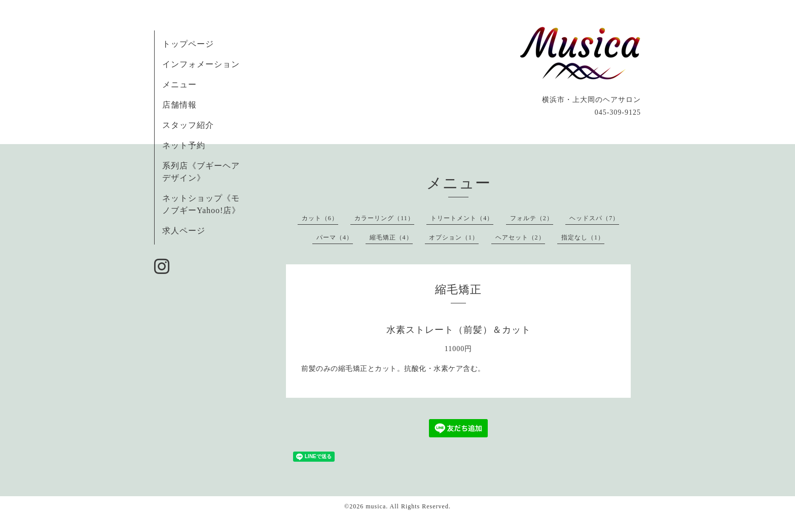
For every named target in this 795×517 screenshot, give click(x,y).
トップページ (188, 44)
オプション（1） (454, 237)
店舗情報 (179, 104)
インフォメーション (201, 64)
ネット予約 (183, 145)
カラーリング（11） (384, 218)
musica (376, 506)
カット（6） (320, 218)
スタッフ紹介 (188, 125)
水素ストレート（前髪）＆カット (458, 330)
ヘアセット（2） (520, 237)
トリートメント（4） (461, 218)
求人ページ (183, 230)
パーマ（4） (334, 237)
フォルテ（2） (531, 218)
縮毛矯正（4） (391, 237)
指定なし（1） (582, 237)
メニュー (179, 84)
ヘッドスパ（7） (594, 218)
